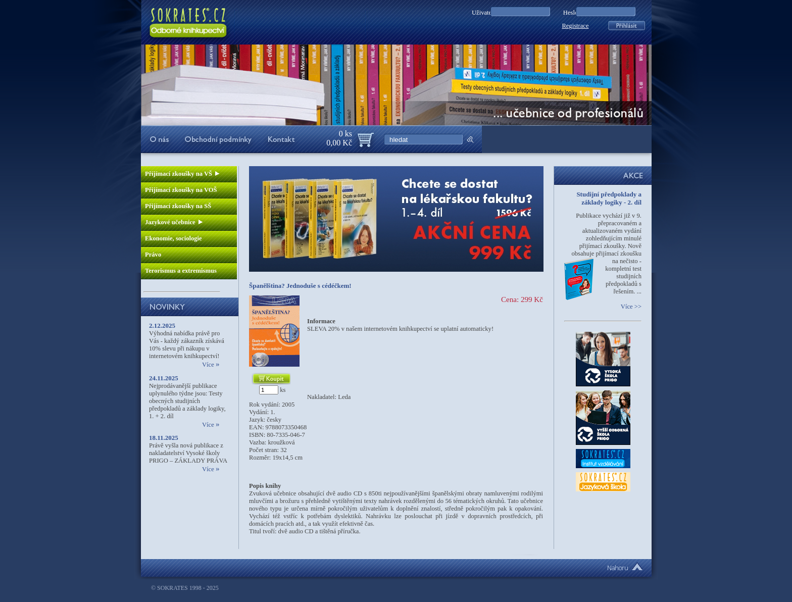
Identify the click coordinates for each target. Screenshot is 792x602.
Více (210, 364)
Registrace (575, 25)
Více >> (631, 306)
